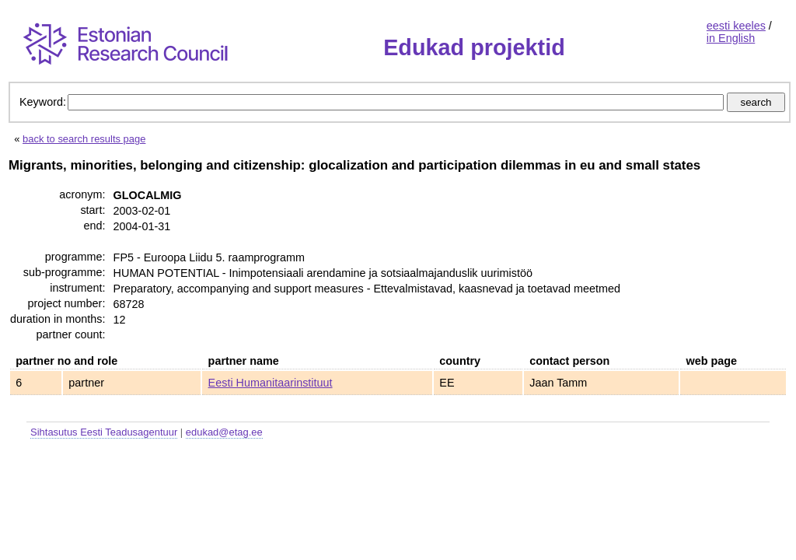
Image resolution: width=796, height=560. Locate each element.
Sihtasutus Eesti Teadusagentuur (103, 432)
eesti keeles (736, 25)
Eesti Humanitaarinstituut (270, 382)
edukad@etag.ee (224, 432)
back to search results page (84, 139)
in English (731, 38)
